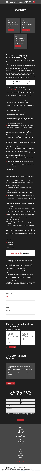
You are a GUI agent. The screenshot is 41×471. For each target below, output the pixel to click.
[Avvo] (23, 461)
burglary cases (11, 234)
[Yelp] (21, 461)
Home (20, 449)
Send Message (20, 419)
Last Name (22, 399)
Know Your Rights (26, 30)
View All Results (12, 347)
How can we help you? (9, 408)
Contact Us (20, 457)
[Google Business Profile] (17, 461)
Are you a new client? (9, 405)
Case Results (11, 30)
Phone (7, 402)
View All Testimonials (10, 383)
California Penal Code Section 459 (12, 116)
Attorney (11, 89)
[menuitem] (20, 296)
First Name (8, 399)
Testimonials (20, 453)
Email (21, 402)
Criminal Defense (20, 451)
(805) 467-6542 (24, 397)
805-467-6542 (20, 436)
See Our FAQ (18, 46)
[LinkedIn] (19, 461)
